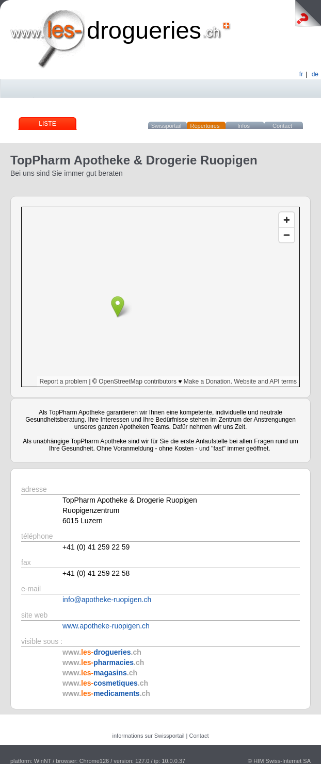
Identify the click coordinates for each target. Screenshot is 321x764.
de (315, 74)
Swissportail (166, 126)
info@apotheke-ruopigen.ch (106, 599)
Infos (243, 126)
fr (301, 74)
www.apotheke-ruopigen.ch (106, 626)
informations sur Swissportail (149, 736)
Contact (282, 126)
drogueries (144, 30)
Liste (47, 123)
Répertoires (205, 126)
